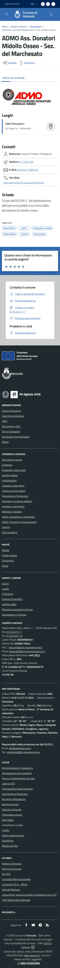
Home (5, 26)
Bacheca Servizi (10, 804)
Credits (5, 830)
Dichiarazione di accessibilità (17, 773)
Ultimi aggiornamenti (13, 835)
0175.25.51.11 (14, 632)
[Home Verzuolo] (28, 14)
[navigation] (6, 14)
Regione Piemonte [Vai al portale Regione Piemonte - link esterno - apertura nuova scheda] (12, 3)
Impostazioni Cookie (12, 825)
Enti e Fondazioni (11, 431)
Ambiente (7, 465)
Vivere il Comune (19, 26)
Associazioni (35, 26)
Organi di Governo (11, 411)
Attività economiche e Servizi (17, 609)
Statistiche (7, 841)
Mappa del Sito (10, 846)
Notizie (5, 550)
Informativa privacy (12, 815)
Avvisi (5, 566)
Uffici (4, 421)
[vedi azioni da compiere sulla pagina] (26, 62)
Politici (5, 442)
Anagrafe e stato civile (14, 470)
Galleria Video (9, 604)
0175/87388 (26, 162)
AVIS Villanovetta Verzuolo (16, 900)
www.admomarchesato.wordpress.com (23, 182)
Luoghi (5, 589)
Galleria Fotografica (12, 599)
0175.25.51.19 (14, 636)
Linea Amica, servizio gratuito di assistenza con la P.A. (30, 895)
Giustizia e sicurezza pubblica (17, 501)
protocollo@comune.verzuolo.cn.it (27, 651)
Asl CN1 (6, 874)
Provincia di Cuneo (11, 869)
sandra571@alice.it (28, 170)
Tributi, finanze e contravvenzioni (19, 522)
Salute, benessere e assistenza (18, 517)
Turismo (6, 527)
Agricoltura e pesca (12, 460)
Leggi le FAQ (8, 783)
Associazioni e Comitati (14, 615)
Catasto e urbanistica (13, 486)
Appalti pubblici (10, 475)
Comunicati (8, 560)
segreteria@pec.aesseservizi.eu (23, 752)
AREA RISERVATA (28, 963)
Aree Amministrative (13, 416)
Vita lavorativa (9, 532)
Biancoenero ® (32, 955)
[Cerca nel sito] (51, 14)
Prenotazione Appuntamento (17, 789)
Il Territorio (7, 594)
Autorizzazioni (9, 480)
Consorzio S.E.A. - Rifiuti (14, 884)
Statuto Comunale (11, 809)
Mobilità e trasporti (12, 512)
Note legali (7, 820)
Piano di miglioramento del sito (18, 778)
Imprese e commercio (13, 506)
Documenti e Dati (11, 426)
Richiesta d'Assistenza (13, 799)
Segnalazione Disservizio (15, 794)
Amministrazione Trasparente (17, 768)
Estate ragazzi (9, 555)
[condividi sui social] (9, 62)
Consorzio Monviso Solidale (16, 879)
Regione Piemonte (11, 864)
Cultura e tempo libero (13, 491)
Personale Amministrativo (15, 437)
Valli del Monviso (11, 889)
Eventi (5, 583)
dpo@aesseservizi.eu (20, 748)
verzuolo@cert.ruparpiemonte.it (25, 647)
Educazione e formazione (15, 496)
